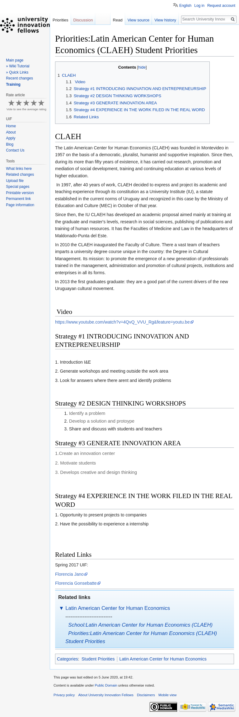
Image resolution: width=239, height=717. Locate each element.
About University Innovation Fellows (106, 695)
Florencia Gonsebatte (76, 583)
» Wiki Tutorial (17, 66)
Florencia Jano (69, 574)
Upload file (15, 181)
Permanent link (18, 199)
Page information (20, 205)
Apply (10, 138)
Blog (9, 144)
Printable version (20, 193)
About (11, 132)
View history (165, 20)
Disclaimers (146, 695)
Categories (67, 658)
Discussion (83, 20)
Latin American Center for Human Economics (117, 608)
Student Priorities (98, 658)
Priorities (60, 20)
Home (11, 126)
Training (13, 84)
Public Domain (106, 685)
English (185, 5)
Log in (199, 5)
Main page (14, 60)
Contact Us (15, 150)
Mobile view (167, 695)
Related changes (20, 174)
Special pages (17, 186)
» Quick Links (17, 72)
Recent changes (19, 78)
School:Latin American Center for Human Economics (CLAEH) (140, 625)
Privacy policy (64, 695)
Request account (221, 5)
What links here (19, 168)
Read (118, 20)
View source (139, 20)
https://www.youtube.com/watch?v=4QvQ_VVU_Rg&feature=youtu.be (122, 322)
